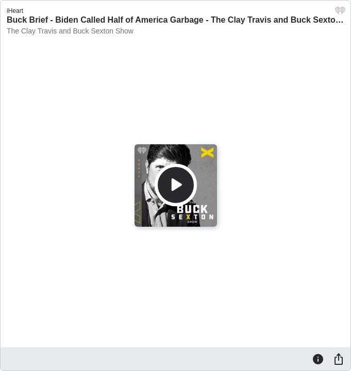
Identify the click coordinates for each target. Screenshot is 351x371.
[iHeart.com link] (340, 13)
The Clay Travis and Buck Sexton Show (70, 31)
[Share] (338, 358)
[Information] (318, 358)
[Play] (176, 185)
